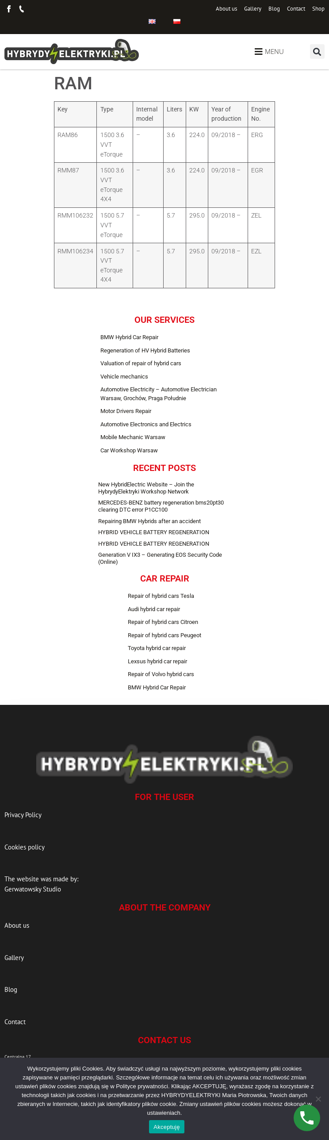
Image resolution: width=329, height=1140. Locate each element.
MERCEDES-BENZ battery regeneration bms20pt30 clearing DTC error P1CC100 (161, 506)
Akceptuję (166, 1127)
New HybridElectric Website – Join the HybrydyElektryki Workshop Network (146, 488)
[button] (317, 51)
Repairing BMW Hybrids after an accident (149, 521)
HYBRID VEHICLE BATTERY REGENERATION (153, 532)
